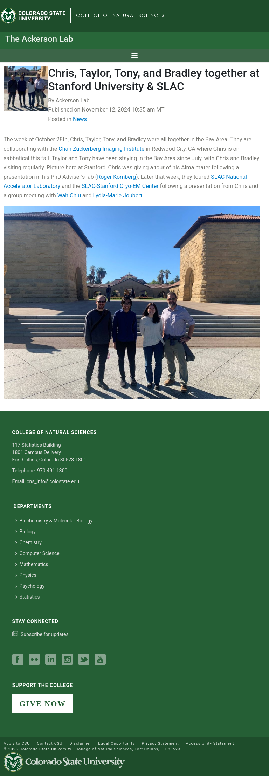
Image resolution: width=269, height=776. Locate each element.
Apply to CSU (17, 743)
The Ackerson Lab (39, 39)
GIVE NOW (43, 703)
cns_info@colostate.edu (53, 481)
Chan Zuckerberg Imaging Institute (101, 149)
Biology (25, 531)
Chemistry (28, 542)
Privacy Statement (160, 743)
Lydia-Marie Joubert (118, 195)
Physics (25, 575)
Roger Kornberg (116, 177)
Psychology (30, 586)
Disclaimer (80, 743)
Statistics (27, 597)
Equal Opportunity (116, 743)
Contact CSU (49, 743)
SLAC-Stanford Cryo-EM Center (120, 186)
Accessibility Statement (210, 743)
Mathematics (31, 564)
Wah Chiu (69, 195)
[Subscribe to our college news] (40, 634)
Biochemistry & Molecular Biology (54, 521)
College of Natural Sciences (120, 15)
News (80, 119)
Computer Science (37, 553)
